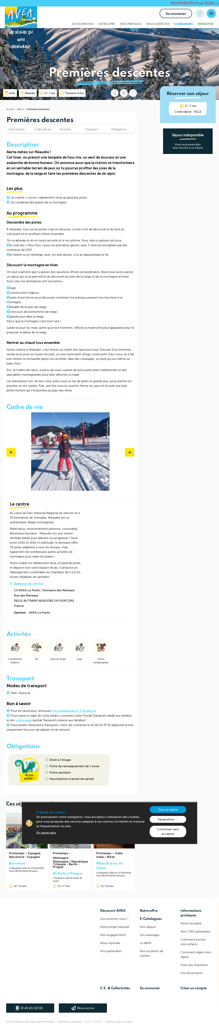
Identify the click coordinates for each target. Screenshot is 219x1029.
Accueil (10, 109)
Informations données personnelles (30, 1021)
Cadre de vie (42, 129)
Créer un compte (194, 988)
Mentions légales (70, 1021)
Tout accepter (168, 809)
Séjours (20, 109)
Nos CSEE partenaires (195, 931)
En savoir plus (46, 832)
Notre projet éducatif (114, 927)
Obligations (119, 129)
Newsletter (205, 24)
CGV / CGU (93, 1021)
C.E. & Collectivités (115, 988)
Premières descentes (38, 109)
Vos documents (191, 973)
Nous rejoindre (110, 943)
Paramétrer (166, 819)
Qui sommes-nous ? (114, 919)
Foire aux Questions (194, 965)
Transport (91, 129)
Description (17, 129)
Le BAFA (145, 943)
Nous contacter (157, 24)
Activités (66, 129)
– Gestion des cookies (117, 1021)
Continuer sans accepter (168, 831)
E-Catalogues (183, 24)
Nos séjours (148, 927)
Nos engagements (113, 935)
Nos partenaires (111, 951)
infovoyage (23, 720)
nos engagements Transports (74, 711)
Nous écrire (85, 1008)
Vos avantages (150, 935)
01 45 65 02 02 (31, 1008)
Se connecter (176, 14)
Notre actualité (191, 923)
